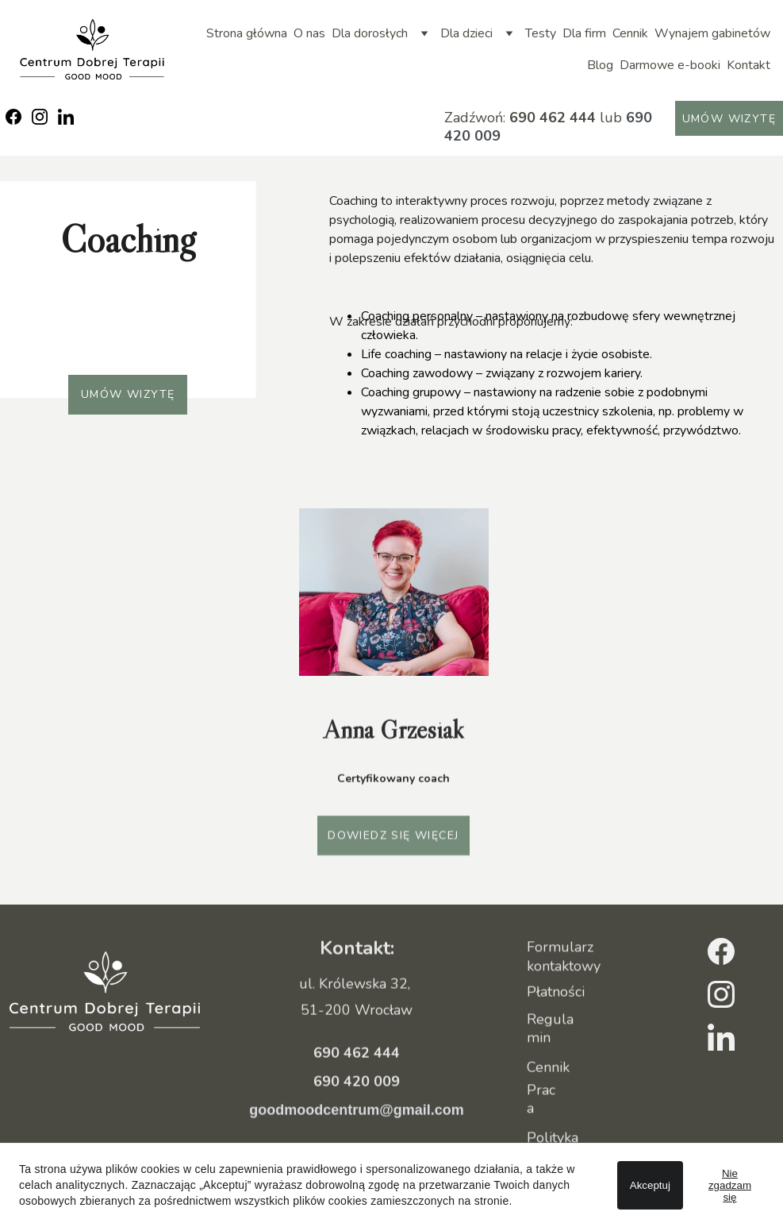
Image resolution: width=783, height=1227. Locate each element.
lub (609, 117)
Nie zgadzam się (729, 1185)
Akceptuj (650, 1185)
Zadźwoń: (476, 117)
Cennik (630, 33)
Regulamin (550, 1031)
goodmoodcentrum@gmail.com (356, 1128)
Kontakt (748, 65)
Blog (600, 65)
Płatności (556, 992)
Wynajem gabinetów (712, 33)
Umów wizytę (729, 118)
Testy (540, 33)
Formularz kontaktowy (564, 959)
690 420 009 (356, 1099)
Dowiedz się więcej (393, 838)
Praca (541, 1102)
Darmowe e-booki (670, 65)
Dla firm (584, 33)
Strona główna (246, 33)
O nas (309, 33)
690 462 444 (552, 117)
